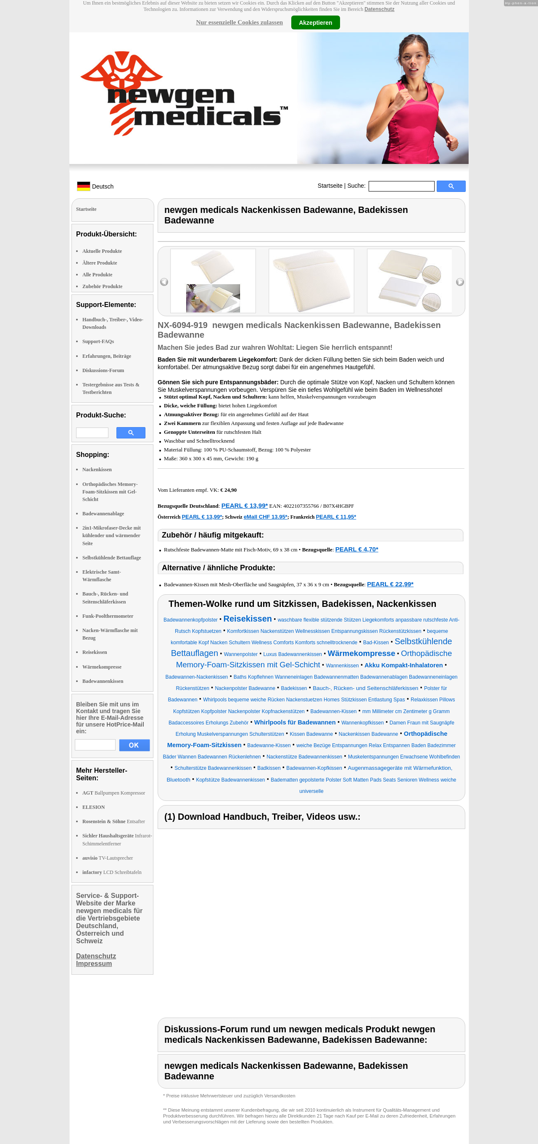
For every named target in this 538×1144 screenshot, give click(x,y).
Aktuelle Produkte (102, 251)
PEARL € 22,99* (390, 584)
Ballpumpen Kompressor (113, 793)
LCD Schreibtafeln (112, 872)
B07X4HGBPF (338, 506)
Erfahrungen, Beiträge (106, 356)
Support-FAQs (98, 341)
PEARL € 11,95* (336, 517)
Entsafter (113, 821)
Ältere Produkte (99, 263)
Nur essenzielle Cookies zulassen (239, 22)
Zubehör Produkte (102, 286)
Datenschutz (379, 9)
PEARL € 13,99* (245, 505)
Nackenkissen (97, 469)
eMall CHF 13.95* (265, 517)
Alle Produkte (97, 275)
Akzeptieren (315, 22)
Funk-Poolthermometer (107, 616)
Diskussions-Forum (103, 370)
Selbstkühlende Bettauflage (111, 558)
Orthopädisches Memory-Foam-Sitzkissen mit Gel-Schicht (110, 491)
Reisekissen (94, 652)
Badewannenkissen (102, 681)
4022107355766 (301, 506)
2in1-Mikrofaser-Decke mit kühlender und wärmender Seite (111, 535)
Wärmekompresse (101, 667)
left (164, 282)
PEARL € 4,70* (356, 549)
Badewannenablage (103, 514)
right (460, 282)
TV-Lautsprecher (107, 858)
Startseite (330, 185)
